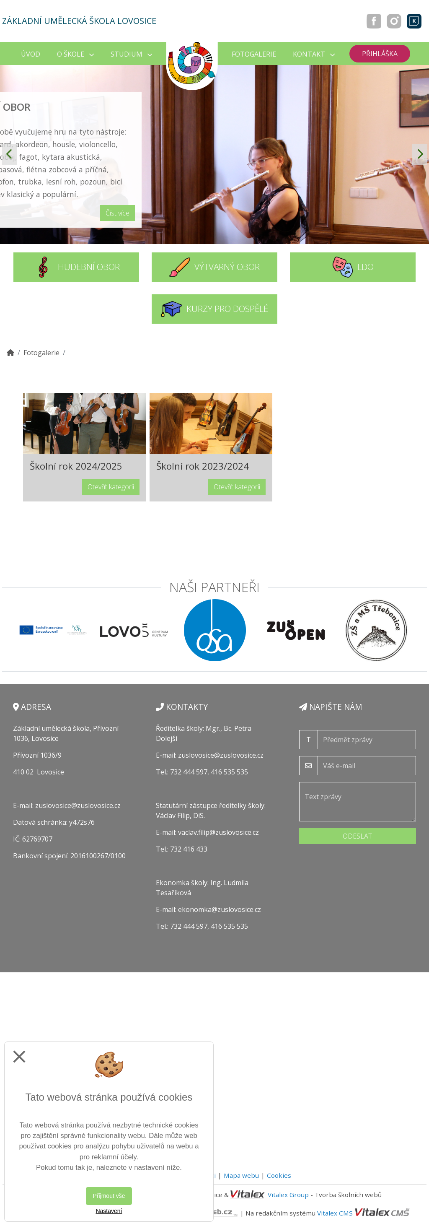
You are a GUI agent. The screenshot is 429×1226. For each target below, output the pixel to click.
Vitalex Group (288, 1194)
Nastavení (109, 1211)
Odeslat (357, 836)
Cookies (279, 1175)
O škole (75, 54)
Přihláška (380, 53)
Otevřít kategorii (111, 486)
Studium (131, 54)
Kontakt (314, 54)
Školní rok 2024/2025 (76, 466)
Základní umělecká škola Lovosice (79, 20)
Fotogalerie (254, 54)
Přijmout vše (109, 1195)
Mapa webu (241, 1175)
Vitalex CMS (335, 1212)
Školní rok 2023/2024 (202, 466)
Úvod (30, 54)
